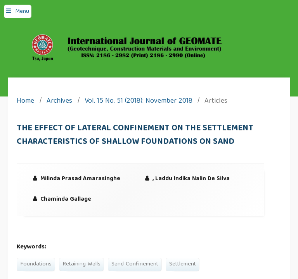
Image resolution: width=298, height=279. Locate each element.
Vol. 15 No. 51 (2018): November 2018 (138, 101)
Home (25, 101)
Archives (59, 101)
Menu (22, 12)
